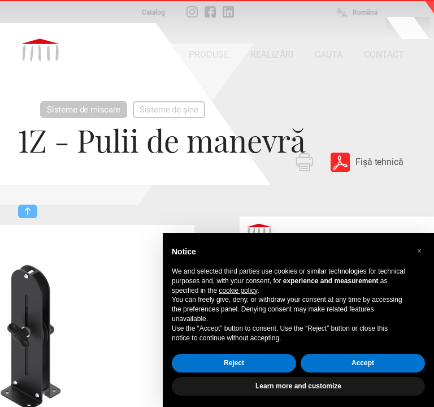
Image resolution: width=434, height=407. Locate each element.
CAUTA (328, 54)
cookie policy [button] (238, 291)
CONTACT (384, 54)
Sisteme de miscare (83, 110)
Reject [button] (234, 363)
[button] (419, 251)
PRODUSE (209, 54)
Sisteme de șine (169, 110)
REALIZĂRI (271, 54)
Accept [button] (362, 363)
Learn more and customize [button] (298, 386)
